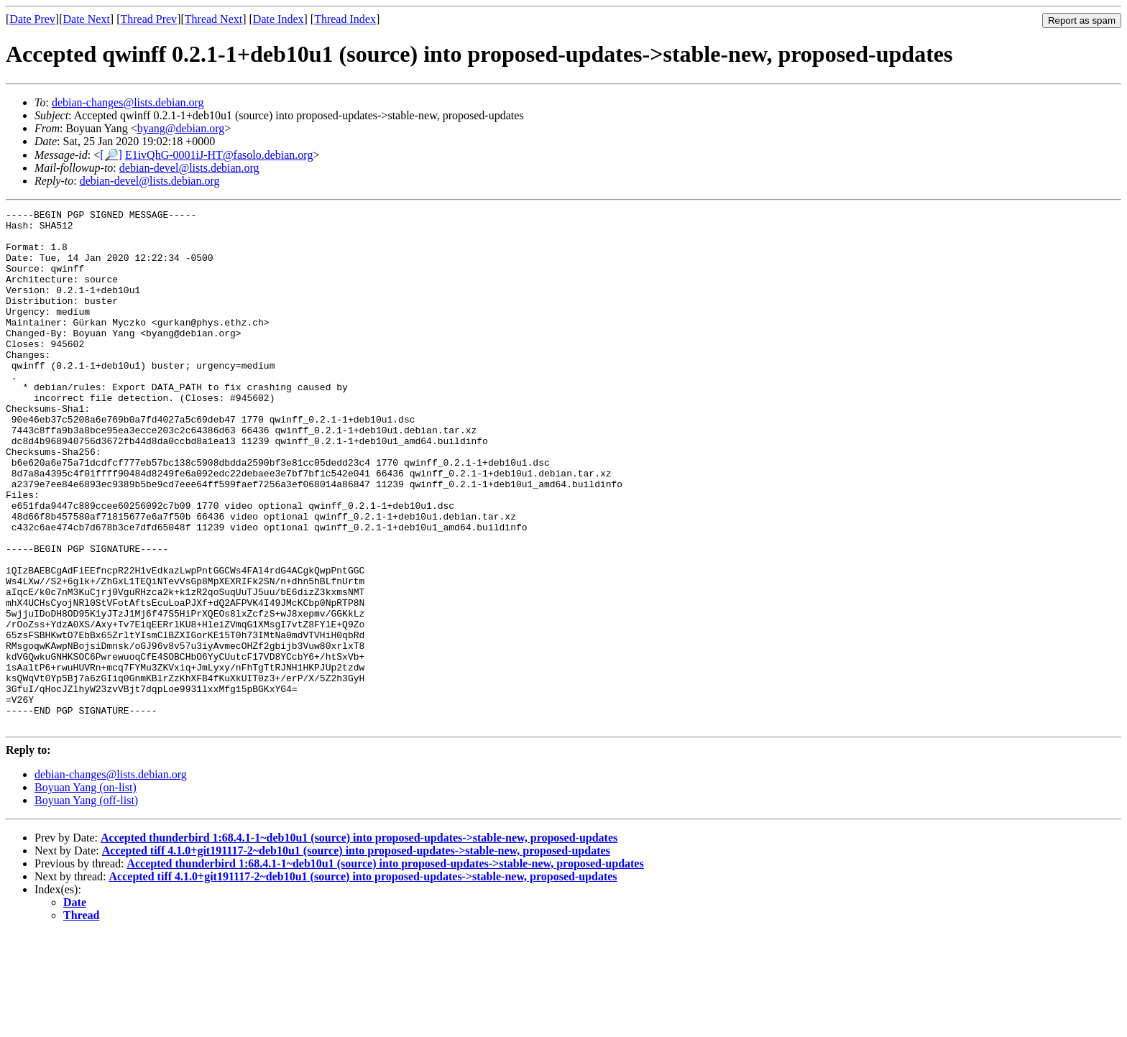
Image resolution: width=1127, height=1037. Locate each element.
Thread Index (345, 19)
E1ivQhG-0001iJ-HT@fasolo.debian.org (219, 155)
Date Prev (32, 19)
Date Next (86, 19)
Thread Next (213, 19)
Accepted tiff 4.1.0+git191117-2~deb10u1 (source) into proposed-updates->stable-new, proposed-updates (356, 954)
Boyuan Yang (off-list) (86, 904)
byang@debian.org (181, 128)
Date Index (278, 19)
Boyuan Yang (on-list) (85, 891)
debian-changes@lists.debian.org (128, 102)
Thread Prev (148, 19)
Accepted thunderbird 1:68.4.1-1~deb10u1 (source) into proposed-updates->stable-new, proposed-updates (359, 941)
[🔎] (111, 155)
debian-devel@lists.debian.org (189, 168)
